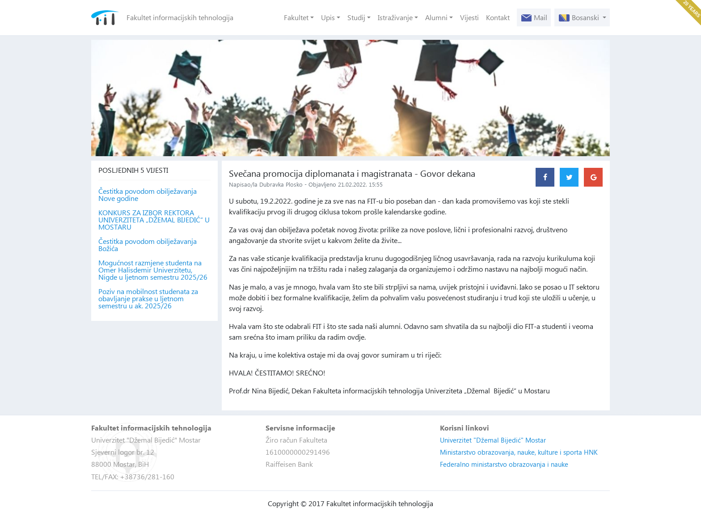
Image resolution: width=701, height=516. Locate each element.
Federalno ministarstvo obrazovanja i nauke (504, 464)
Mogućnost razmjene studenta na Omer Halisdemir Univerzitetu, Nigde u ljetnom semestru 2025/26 (152, 270)
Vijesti (469, 17)
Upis (328, 17)
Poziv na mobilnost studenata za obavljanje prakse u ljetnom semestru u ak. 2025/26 (148, 298)
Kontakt (498, 17)
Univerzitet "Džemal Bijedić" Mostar (493, 439)
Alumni (436, 17)
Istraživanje (395, 17)
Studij (356, 17)
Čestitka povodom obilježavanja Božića (147, 245)
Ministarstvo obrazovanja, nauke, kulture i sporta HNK (519, 452)
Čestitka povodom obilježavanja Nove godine (147, 195)
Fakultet (296, 17)
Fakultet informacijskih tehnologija (180, 17)
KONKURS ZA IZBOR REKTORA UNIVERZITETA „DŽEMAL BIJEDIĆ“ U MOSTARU (154, 219)
